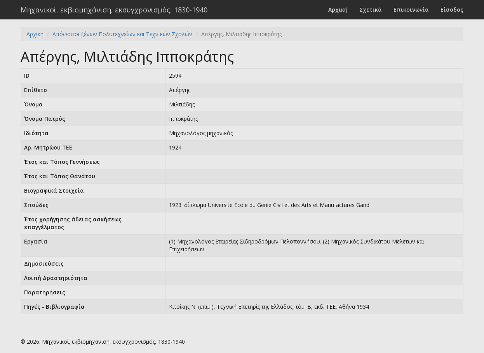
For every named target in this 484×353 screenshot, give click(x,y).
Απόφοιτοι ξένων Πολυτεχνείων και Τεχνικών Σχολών (122, 34)
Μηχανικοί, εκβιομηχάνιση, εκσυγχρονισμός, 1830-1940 (114, 9)
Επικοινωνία (411, 9)
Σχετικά (370, 9)
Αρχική (338, 9)
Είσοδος (451, 9)
